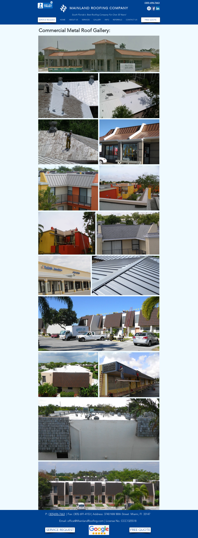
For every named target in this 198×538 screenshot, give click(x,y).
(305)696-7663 (56, 514)
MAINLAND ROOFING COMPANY (99, 8)
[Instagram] (149, 8)
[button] (73, 19)
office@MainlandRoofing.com (85, 521)
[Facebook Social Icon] (153, 8)
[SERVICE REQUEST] (47, 19)
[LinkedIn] (158, 8)
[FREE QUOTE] (150, 19)
